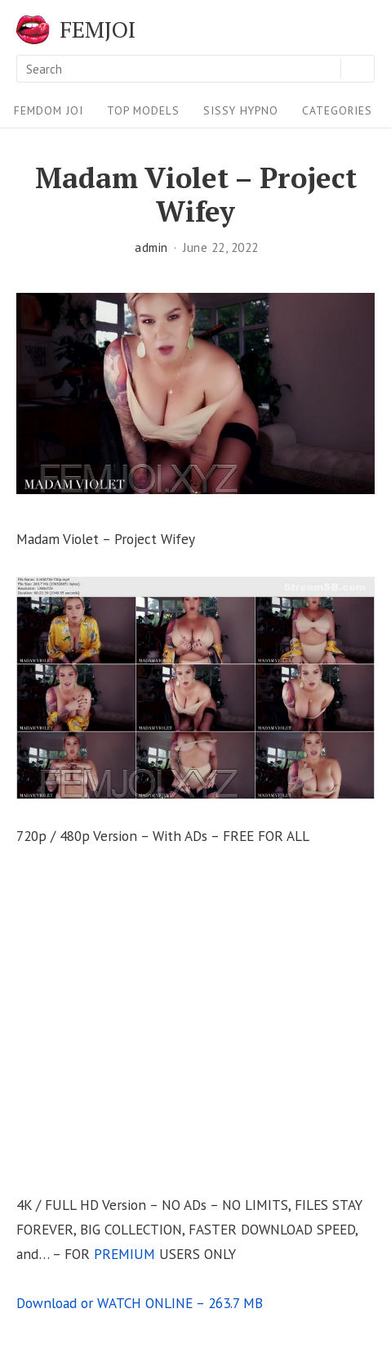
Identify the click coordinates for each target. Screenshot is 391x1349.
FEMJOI (98, 29)
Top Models (143, 110)
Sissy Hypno (240, 110)
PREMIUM (124, 1253)
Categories (337, 110)
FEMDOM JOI (48, 110)
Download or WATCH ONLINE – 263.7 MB (139, 1302)
